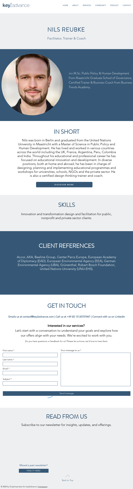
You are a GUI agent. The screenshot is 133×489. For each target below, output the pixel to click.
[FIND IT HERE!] (34, 471)
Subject (6, 379)
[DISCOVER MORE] (64, 184)
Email (5, 369)
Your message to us (70, 350)
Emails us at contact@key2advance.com (31, 316)
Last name (7, 360)
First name (8, 350)
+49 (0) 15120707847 (78, 316)
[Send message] (67, 393)
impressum (42, 486)
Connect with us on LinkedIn (108, 316)
